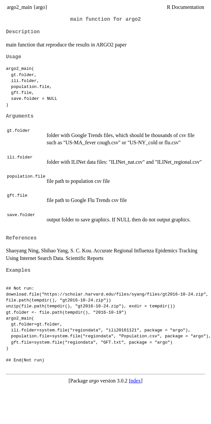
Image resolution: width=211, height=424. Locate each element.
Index (135, 380)
